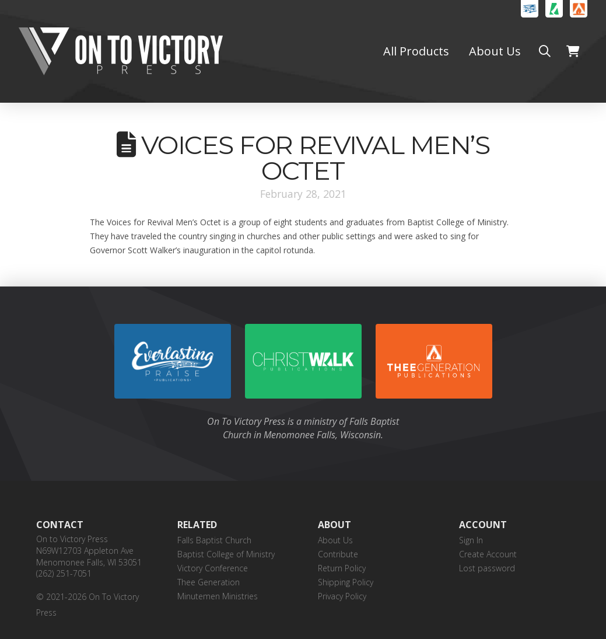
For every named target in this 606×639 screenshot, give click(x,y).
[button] (545, 51)
